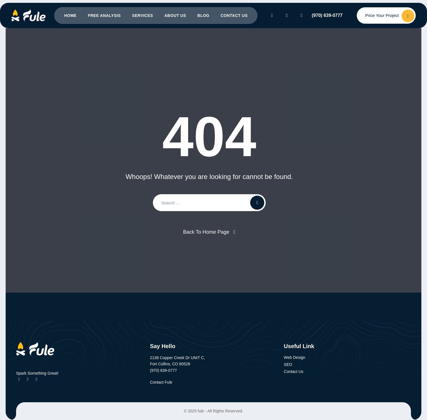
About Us (175, 15)
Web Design (294, 357)
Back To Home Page (206, 232)
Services (142, 15)
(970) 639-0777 (327, 15)
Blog (203, 15)
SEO (288, 364)
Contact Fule (164, 382)
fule (201, 411)
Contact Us (234, 15)
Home (70, 15)
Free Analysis (104, 15)
